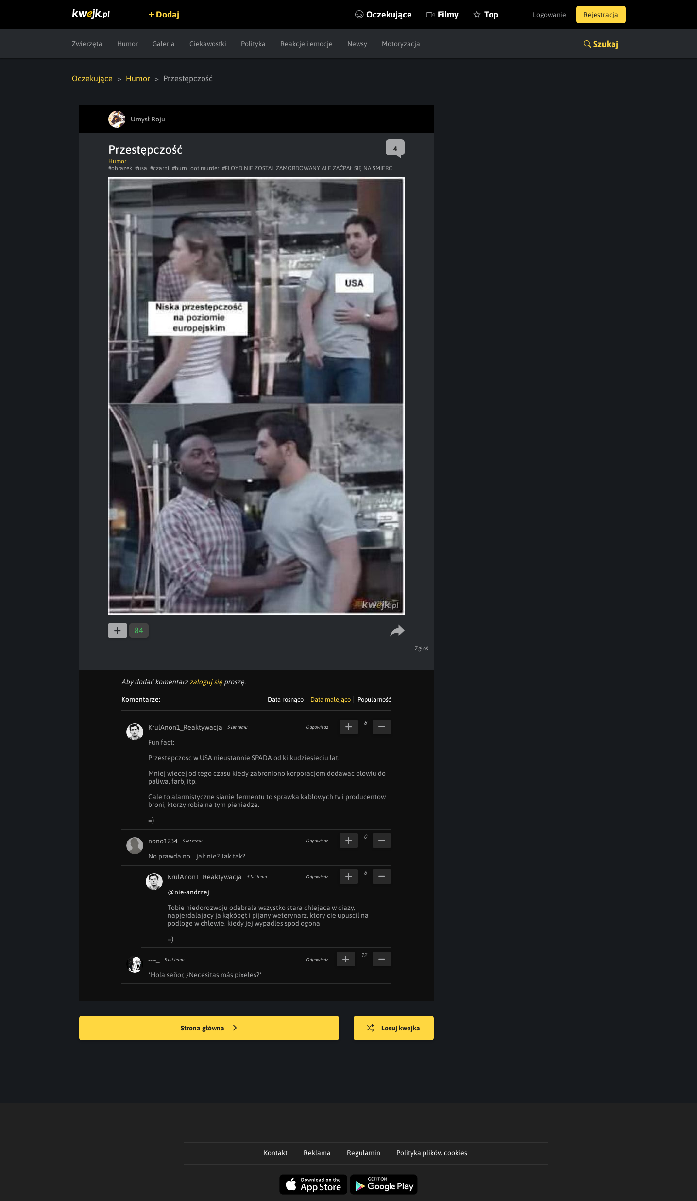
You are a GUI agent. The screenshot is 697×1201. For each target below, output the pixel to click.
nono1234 (162, 841)
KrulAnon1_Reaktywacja (185, 727)
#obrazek (120, 168)
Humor (127, 44)
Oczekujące (389, 14)
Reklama (317, 1153)
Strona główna (209, 1028)
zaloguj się (205, 682)
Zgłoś (422, 648)
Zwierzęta (87, 44)
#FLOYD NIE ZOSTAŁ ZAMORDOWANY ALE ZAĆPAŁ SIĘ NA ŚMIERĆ (307, 168)
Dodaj (167, 14)
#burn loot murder (195, 168)
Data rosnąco (286, 699)
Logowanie (549, 14)
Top (491, 14)
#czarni (159, 168)
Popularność (374, 699)
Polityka (253, 44)
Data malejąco (330, 699)
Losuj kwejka (393, 1028)
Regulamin (363, 1153)
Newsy (357, 44)
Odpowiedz (317, 727)
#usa (141, 168)
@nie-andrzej (188, 892)
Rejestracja (600, 14)
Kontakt (276, 1153)
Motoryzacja (401, 44)
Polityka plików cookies (431, 1153)
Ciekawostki (207, 44)
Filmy (448, 14)
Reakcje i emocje (306, 44)
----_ (153, 959)
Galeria (164, 44)
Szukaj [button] (605, 44)
